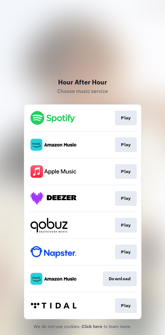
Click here (92, 326)
